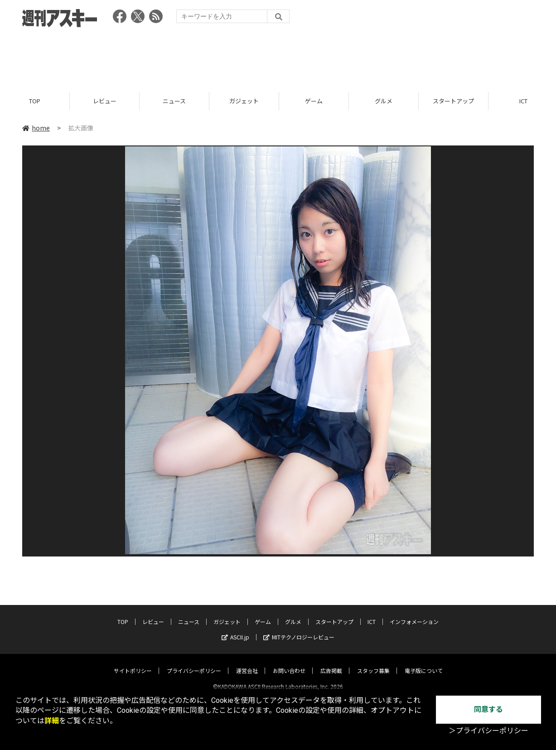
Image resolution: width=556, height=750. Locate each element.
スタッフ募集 (373, 663)
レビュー (104, 101)
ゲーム (314, 101)
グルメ (383, 101)
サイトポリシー (133, 663)
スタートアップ (453, 101)
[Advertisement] (278, 56)
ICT (371, 614)
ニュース (174, 101)
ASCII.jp (235, 629)
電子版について (424, 663)
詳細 (51, 720)
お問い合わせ (289, 663)
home (36, 127)
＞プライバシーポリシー (488, 730)
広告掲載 (331, 663)
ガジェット (244, 101)
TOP (34, 101)
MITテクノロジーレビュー (298, 629)
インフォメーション (414, 614)
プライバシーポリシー (194, 663)
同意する (488, 709)
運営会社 (247, 663)
